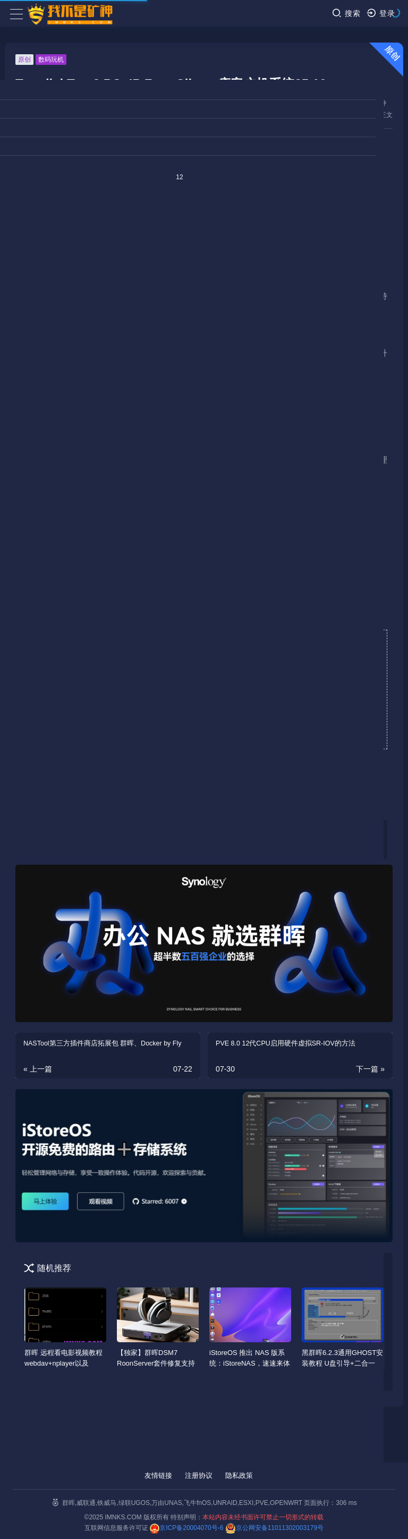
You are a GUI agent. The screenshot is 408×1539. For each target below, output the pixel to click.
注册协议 (198, 1475)
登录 (380, 13)
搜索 (346, 13)
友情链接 (158, 1475)
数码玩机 (51, 59)
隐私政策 (239, 1475)
